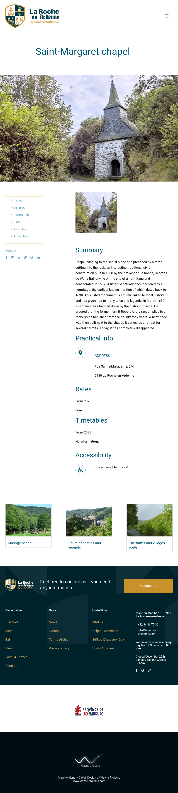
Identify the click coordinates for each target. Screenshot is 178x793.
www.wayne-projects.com (89, 781)
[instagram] (19, 257)
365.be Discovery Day (108, 639)
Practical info (22, 214)
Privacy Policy (59, 648)
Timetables (20, 229)
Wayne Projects (110, 777)
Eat (7, 639)
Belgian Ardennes (105, 631)
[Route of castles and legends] (89, 506)
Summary (19, 207)
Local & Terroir (16, 657)
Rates (17, 222)
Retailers (11, 666)
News (53, 622)
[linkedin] (38, 257)
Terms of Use (59, 639)
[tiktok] (25, 257)
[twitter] (12, 257)
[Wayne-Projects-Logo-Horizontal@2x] (89, 753)
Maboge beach (19, 543)
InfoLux (97, 622)
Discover (11, 622)
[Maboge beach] (28, 506)
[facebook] (6, 257)
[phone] (149, 670)
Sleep (9, 648)
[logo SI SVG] (32, 6)
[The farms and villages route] (149, 506)
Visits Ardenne (103, 648)
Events (54, 631)
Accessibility (21, 236)
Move (9, 631)
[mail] (31, 257)
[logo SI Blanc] (19, 580)
